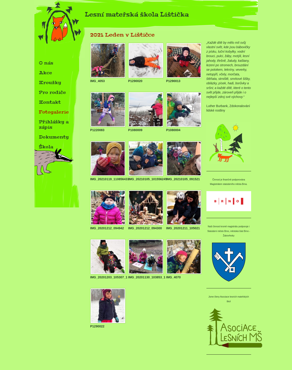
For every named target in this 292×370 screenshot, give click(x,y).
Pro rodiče (52, 92)
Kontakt (50, 102)
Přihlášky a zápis (54, 124)
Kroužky (50, 82)
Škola (46, 147)
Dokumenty (54, 137)
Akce (45, 73)
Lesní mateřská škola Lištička (111, 15)
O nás (46, 63)
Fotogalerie (54, 112)
